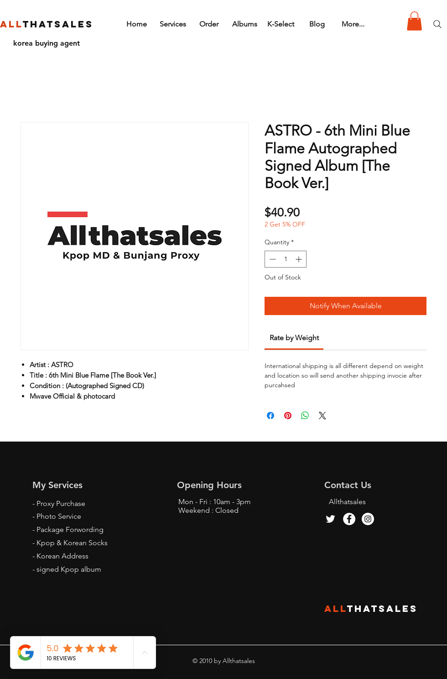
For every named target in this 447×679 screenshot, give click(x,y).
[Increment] (299, 259)
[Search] (437, 24)
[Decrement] (271, 259)
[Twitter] (330, 519)
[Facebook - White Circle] (349, 519)
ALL (335, 608)
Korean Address (62, 556)
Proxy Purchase (60, 503)
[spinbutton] (285, 259)
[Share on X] (322, 415)
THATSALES (382, 608)
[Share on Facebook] (270, 415)
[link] (294, 337)
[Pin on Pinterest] (287, 415)
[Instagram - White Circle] (368, 519)
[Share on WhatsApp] (305, 415)
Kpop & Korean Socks (72, 542)
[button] (414, 21)
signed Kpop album (68, 569)
